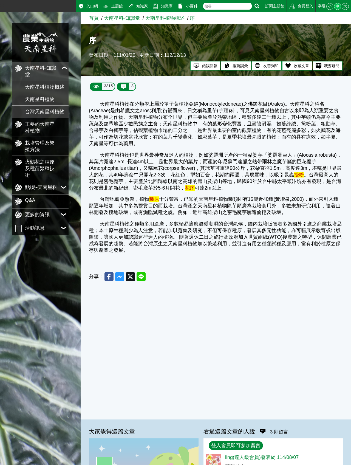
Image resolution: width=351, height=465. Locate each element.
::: (2, 5)
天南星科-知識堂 (122, 18)
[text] (227, 6)
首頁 (94, 18)
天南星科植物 (40, 99)
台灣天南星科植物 (44, 111)
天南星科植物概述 (44, 87)
